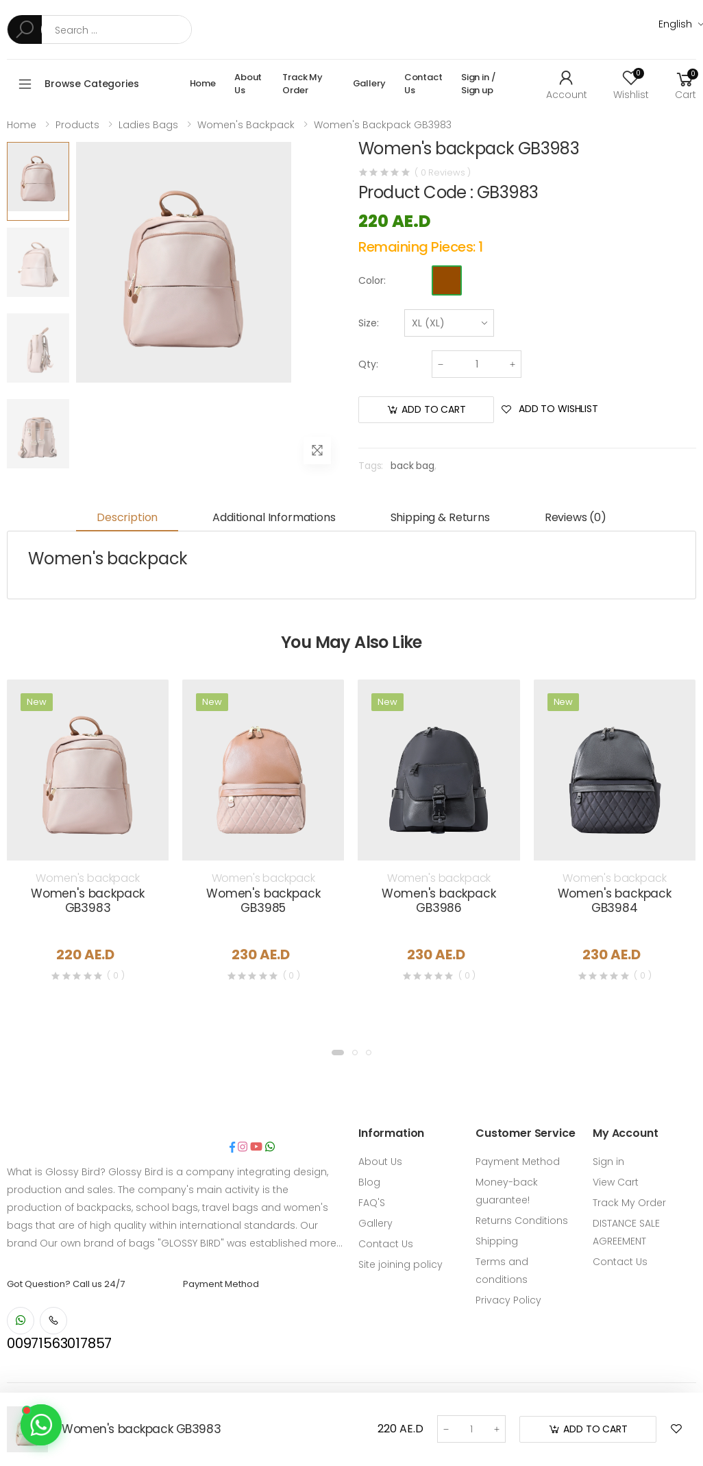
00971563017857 (59, 1343)
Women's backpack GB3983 (383, 125)
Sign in (608, 1161)
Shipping (497, 1241)
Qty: (368, 364)
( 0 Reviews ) (443, 172)
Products (77, 125)
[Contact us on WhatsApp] (41, 1424)
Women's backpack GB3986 (438, 900)
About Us (248, 84)
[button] (685, 83)
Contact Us (423, 84)
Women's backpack (246, 125)
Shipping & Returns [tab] (440, 517)
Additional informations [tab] (273, 517)
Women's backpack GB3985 (263, 900)
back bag (412, 465)
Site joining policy (400, 1264)
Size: (368, 323)
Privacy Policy (508, 1300)
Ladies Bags (148, 125)
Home (203, 83)
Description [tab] (127, 517)
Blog (369, 1182)
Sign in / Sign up (478, 84)
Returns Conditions (522, 1220)
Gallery (369, 83)
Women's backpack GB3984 (614, 900)
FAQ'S (371, 1203)
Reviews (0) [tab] (575, 517)
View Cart (616, 1182)
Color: (372, 280)
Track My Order (302, 84)
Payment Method (518, 1161)
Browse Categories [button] (92, 84)
